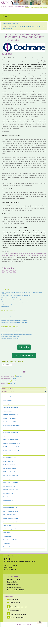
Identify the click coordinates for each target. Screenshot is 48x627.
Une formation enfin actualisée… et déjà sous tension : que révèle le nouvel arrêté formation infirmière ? (21, 293)
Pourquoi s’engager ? (14, 587)
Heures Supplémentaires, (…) (10, 457)
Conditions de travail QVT (9, 422)
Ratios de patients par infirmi (10, 497)
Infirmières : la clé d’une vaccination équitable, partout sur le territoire (16, 301)
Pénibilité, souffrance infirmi (10, 490)
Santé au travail (7, 525)
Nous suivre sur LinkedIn (16, 614)
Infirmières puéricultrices (9, 479)
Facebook (18, 376)
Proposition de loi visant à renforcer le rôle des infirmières (14, 320)
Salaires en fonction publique (10, 518)
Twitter (13, 378)
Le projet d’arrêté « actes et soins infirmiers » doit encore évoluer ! (16, 295)
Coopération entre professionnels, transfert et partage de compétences (16, 334)
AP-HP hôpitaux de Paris (9, 404)
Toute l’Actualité (8, 389)
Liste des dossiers (8, 392)
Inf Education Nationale (9, 472)
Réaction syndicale (8, 500)
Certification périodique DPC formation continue (12, 332)
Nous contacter (12, 582)
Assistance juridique (13, 579)
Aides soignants (7, 400)
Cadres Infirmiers (7, 411)
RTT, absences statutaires (10, 514)
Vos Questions (13, 576)
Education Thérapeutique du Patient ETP (10, 338)
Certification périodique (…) (10, 414)
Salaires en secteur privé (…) (10, 522)
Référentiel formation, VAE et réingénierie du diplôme (13, 330)
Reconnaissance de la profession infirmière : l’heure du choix (14, 322)
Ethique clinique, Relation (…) (11, 450)
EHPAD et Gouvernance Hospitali (11, 447)
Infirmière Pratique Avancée (10, 475)
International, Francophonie (10, 482)
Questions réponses (8, 493)
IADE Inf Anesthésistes (9, 461)
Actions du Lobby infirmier (10, 397)
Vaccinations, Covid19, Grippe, (11, 540)
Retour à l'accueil (14, 602)
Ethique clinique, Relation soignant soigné (10, 336)
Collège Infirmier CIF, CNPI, (10, 418)
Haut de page (12, 600)
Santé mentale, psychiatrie (10, 529)
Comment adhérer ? (13, 585)
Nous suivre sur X (14, 611)
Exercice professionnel (9, 454)
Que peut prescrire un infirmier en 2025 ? (10, 313)
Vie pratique (6, 543)
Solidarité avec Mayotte (6, 318)
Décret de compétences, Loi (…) (11, 429)
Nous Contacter (13, 556)
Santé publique (7, 532)
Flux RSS (11, 383)
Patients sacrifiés (5, 306)
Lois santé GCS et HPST (9, 486)
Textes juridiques (7, 536)
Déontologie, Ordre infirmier (10, 432)
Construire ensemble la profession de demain (11, 299)
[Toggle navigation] (6, 17)
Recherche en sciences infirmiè (11, 504)
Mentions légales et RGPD (15, 590)
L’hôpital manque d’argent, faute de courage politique (13, 304)
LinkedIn (13, 381)
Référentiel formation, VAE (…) (11, 507)
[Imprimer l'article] (14, 272)
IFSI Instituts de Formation (10, 468)
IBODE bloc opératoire (9, 465)
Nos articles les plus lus (24, 355)
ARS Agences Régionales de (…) (11, 407)
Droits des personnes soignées (11, 439)
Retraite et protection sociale (10, 511)
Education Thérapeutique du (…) (11, 443)
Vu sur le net (6, 547)
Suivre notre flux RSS (15, 618)
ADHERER (24, 347)
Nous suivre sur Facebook (17, 607)
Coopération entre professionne (11, 425)
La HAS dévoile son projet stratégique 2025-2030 (12, 316)
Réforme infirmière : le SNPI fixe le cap (10, 297)
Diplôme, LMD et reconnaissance (11, 436)
